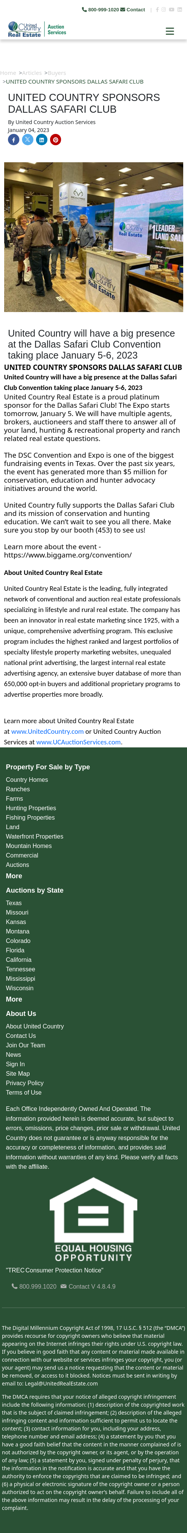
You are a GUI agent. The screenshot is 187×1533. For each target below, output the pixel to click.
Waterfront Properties (34, 836)
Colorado (18, 941)
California (19, 960)
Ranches (18, 789)
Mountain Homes (29, 846)
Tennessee (20, 969)
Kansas (16, 922)
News (13, 1055)
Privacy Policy (25, 1083)
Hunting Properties (31, 808)
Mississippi (20, 978)
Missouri (17, 912)
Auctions (17, 865)
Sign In (15, 1064)
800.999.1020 (34, 1286)
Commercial (22, 855)
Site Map (18, 1073)
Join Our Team (26, 1045)
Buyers (57, 72)
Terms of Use (24, 1092)
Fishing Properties (30, 817)
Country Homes (27, 780)
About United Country (35, 1026)
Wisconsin (20, 988)
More (14, 876)
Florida (15, 950)
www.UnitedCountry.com (47, 731)
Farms (14, 798)
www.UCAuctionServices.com (78, 742)
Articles (32, 72)
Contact (133, 9)
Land (13, 827)
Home (8, 72)
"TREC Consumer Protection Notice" (55, 1270)
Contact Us (21, 1036)
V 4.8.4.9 (103, 1286)
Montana (18, 931)
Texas (14, 903)
